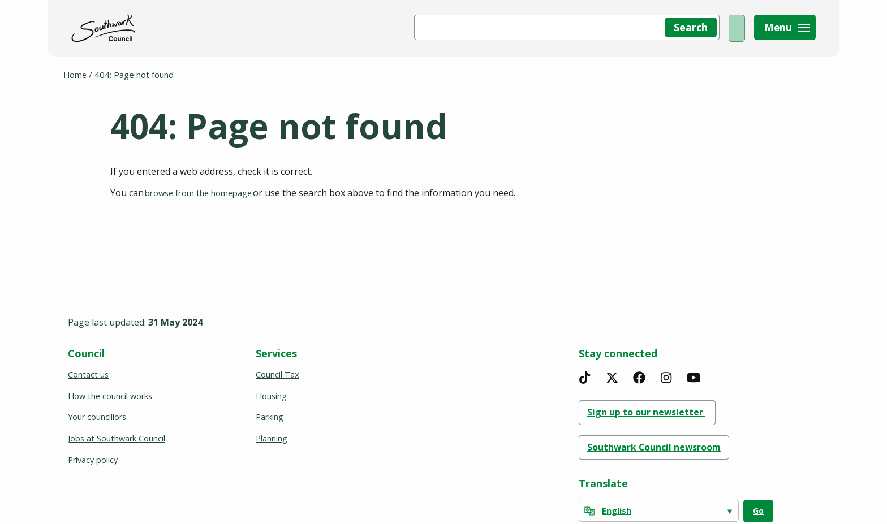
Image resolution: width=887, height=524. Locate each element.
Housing (272, 393)
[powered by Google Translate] (589, 511)
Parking (270, 414)
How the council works (112, 393)
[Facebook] (639, 374)
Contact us (88, 370)
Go (758, 511)
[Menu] (784, 28)
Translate (603, 483)
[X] (612, 374)
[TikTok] (585, 374)
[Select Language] (659, 511)
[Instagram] (666, 374)
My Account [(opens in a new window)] (704, 28)
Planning (272, 436)
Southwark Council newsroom (663, 446)
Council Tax (277, 370)
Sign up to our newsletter (654, 409)
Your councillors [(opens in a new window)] (99, 414)
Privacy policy (94, 458)
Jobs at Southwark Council (117, 436)
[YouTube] (693, 374)
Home (75, 74)
